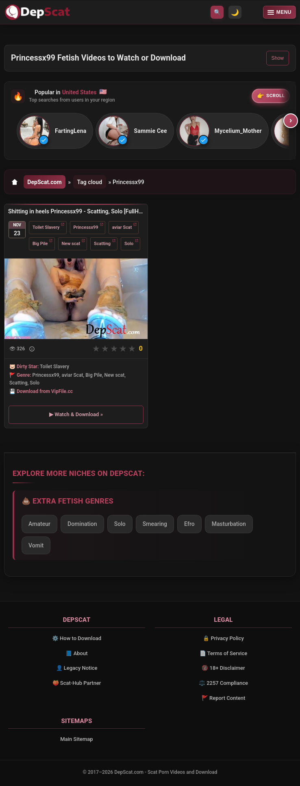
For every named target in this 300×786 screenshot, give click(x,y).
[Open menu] (279, 12)
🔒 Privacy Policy (223, 638)
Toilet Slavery (46, 227)
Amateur (39, 524)
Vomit (35, 545)
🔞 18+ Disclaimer (223, 668)
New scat (71, 243)
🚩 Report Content (224, 698)
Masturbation (229, 524)
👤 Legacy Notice (77, 668)
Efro (189, 524)
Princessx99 (86, 227)
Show (278, 58)
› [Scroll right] (290, 120)
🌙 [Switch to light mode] (235, 12)
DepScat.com (44, 182)
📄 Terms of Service (223, 653)
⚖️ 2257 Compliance (223, 683)
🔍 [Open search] (217, 12)
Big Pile (40, 243)
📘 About (76, 653)
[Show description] (32, 349)
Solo (128, 243)
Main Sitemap (76, 739)
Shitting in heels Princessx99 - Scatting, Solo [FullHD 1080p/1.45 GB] (76, 211)
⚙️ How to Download (76, 638)
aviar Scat (122, 227)
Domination (82, 524)
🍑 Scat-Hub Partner (76, 683)
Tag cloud (89, 182)
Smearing (155, 524)
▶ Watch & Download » (76, 414)
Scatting (102, 243)
